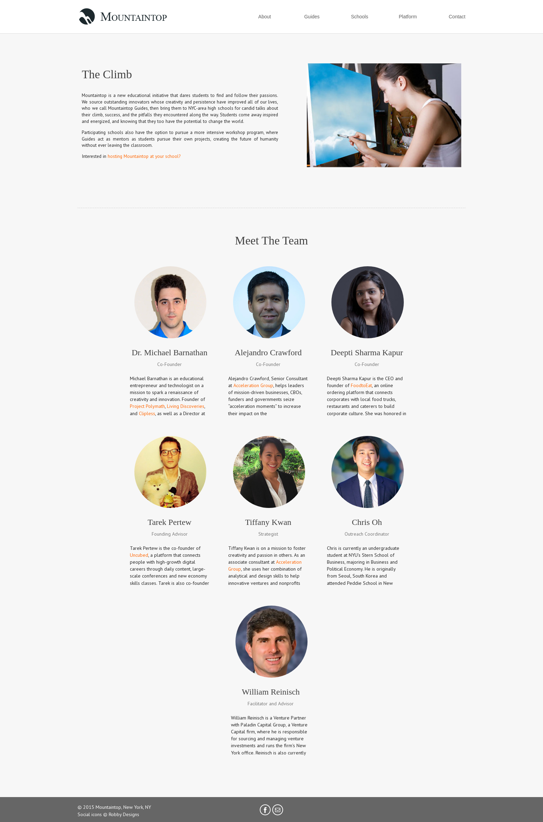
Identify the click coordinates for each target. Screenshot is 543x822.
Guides (311, 16)
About (264, 16)
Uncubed (139, 555)
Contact (457, 16)
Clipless (147, 413)
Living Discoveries (185, 406)
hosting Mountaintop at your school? (144, 156)
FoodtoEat (361, 385)
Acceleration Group (253, 385)
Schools (359, 16)
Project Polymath (147, 406)
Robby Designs (124, 814)
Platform (408, 16)
